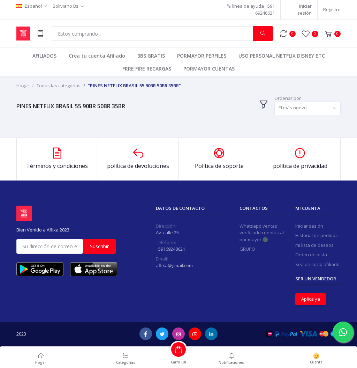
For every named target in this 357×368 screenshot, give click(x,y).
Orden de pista (311, 254)
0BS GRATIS (151, 55)
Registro (332, 9)
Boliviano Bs (65, 6)
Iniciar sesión (304, 9)
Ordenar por (287, 98)
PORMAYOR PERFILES (201, 55)
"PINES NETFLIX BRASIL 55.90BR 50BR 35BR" (134, 85)
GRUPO (247, 249)
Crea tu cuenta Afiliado (97, 55)
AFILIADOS (44, 55)
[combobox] (307, 108)
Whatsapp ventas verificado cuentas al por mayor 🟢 (262, 233)
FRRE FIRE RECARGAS (146, 68)
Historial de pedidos (316, 235)
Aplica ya (310, 299)
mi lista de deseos (314, 245)
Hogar (22, 85)
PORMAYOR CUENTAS (209, 68)
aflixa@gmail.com (174, 265)
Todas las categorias (59, 85)
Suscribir (99, 246)
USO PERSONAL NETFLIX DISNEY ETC (281, 55)
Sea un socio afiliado (317, 264)
